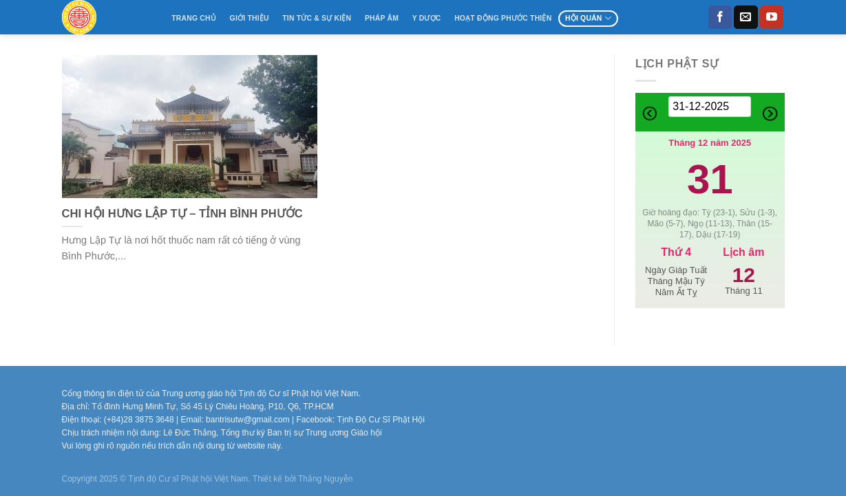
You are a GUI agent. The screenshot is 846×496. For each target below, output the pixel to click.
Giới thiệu (249, 18)
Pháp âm (382, 18)
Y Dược (426, 18)
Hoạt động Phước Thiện (502, 18)
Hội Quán (588, 18)
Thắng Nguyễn (325, 479)
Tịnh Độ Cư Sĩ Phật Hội (381, 419)
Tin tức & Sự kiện (316, 18)
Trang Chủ (193, 18)
